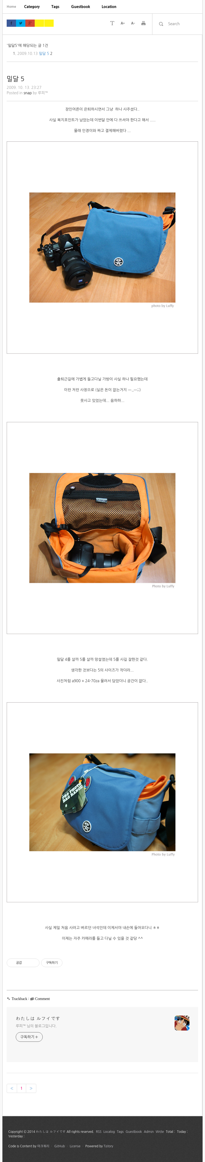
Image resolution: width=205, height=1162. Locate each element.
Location (109, 7)
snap (27, 93)
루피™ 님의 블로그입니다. (36, 1026)
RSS (99, 1131)
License (75, 1146)
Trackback (19, 999)
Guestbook (80, 7)
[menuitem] (32, 6)
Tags (56, 7)
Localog (109, 1131)
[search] (181, 23)
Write (160, 1131)
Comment (42, 999)
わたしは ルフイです (38, 1018)
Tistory (108, 1146)
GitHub (59, 1146)
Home (11, 6)
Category (32, 7)
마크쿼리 (43, 1146)
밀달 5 (44, 53)
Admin (149, 1131)
